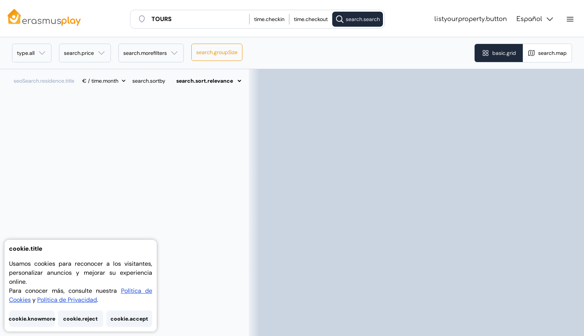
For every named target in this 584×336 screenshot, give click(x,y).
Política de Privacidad (67, 300)
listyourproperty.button (470, 19)
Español (535, 19)
